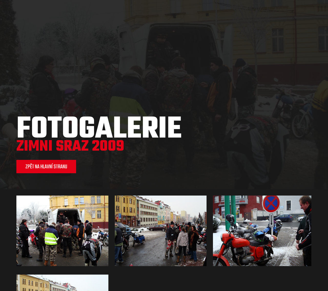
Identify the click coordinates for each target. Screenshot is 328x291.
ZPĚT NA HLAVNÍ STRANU (46, 166)
